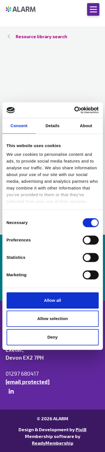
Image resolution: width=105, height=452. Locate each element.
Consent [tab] (18, 125)
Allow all (52, 300)
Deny (52, 337)
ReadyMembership (52, 443)
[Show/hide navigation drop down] (93, 9)
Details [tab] (53, 125)
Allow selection (52, 318)
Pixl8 (81, 429)
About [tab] (86, 125)
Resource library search (41, 36)
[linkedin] (11, 391)
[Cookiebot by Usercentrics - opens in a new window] (75, 110)
